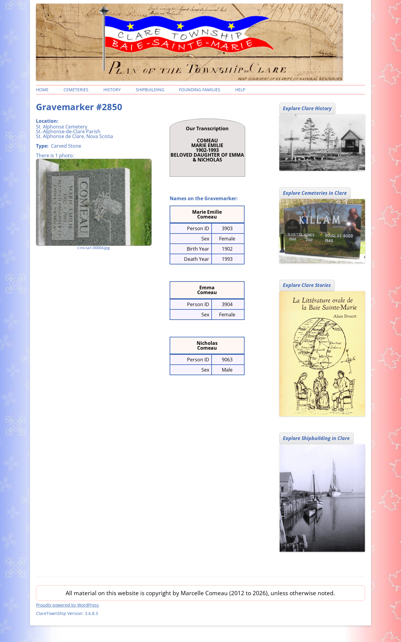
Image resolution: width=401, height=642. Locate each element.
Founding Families (199, 89)
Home (42, 89)
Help (240, 89)
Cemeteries (76, 89)
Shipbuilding (150, 89)
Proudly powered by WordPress (67, 605)
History (112, 89)
